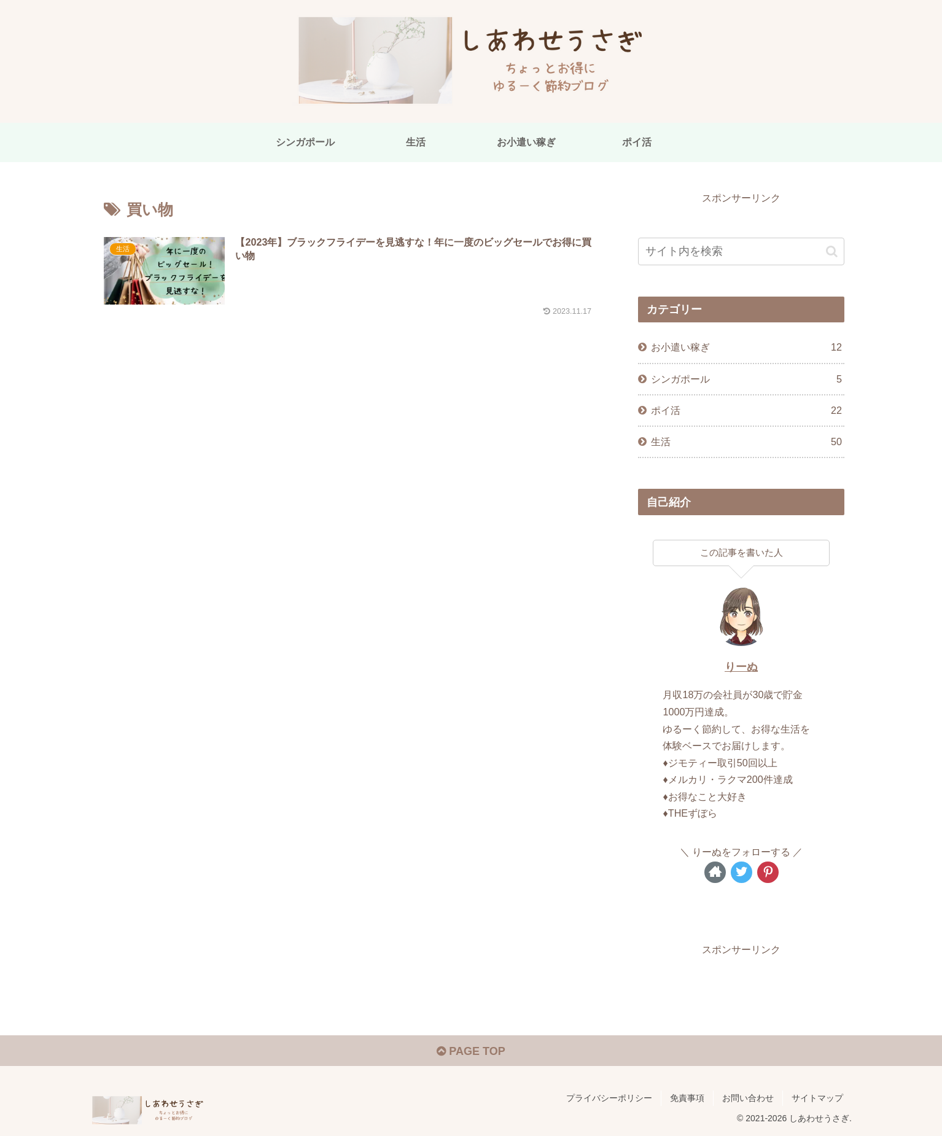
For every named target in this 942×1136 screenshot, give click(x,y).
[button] (832, 251)
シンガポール (746, 379)
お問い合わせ (748, 1098)
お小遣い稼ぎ (746, 347)
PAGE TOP (471, 1051)
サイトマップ (817, 1098)
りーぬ (741, 667)
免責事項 (687, 1098)
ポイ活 (746, 410)
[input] (741, 251)
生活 (746, 442)
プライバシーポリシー (609, 1098)
